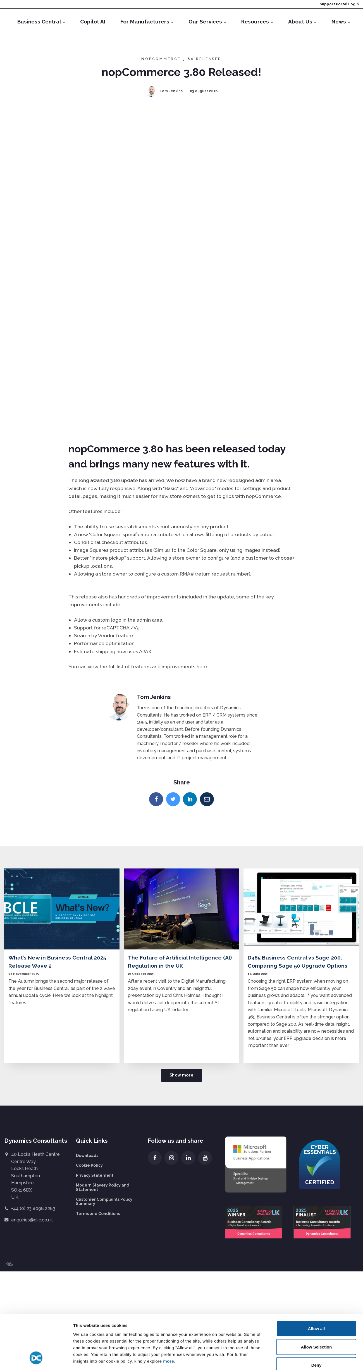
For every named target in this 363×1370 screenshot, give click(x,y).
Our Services (207, 21)
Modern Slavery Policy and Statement (102, 1187)
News (340, 21)
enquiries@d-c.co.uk (32, 1220)
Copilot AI (92, 21)
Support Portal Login (339, 4)
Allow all (316, 1093)
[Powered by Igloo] (8, 1264)
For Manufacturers (146, 21)
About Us (302, 21)
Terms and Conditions (98, 1213)
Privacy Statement (94, 1175)
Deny (316, 1130)
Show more (181, 1075)
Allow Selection (316, 1111)
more (168, 1125)
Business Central (41, 21)
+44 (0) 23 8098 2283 (33, 1208)
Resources (257, 21)
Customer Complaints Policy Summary (104, 1201)
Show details (290, 1155)
